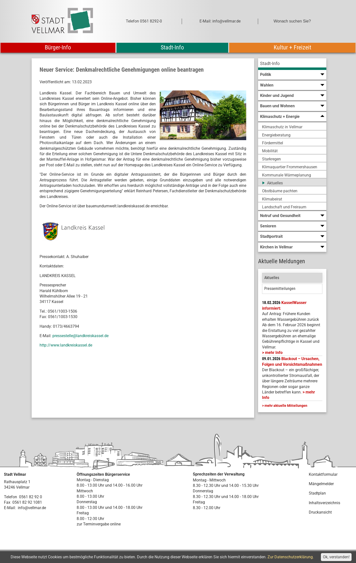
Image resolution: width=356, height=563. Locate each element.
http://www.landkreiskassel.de (66, 345)
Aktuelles (271, 277)
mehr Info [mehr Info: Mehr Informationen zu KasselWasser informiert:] (274, 352)
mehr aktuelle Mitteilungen (286, 406)
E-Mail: (10, 507)
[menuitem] (292, 64)
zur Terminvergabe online (99, 524)
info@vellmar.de (32, 507)
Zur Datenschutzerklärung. (290, 557)
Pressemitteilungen (279, 288)
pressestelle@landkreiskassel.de (80, 335)
